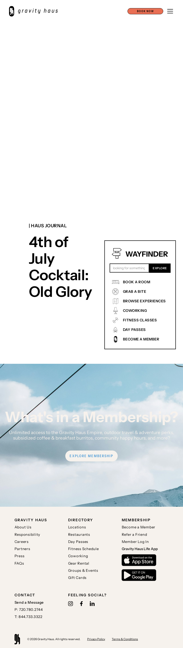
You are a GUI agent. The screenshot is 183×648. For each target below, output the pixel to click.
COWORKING (135, 310)
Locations (77, 527)
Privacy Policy (96, 639)
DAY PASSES (134, 329)
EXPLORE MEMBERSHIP (91, 456)
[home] (35, 11)
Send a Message (29, 602)
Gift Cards (77, 577)
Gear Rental (78, 563)
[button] (145, 11)
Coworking (78, 556)
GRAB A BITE (134, 291)
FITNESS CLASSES (140, 320)
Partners (22, 549)
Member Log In (135, 541)
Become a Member (138, 527)
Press (20, 556)
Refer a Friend (134, 534)
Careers (22, 541)
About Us (23, 527)
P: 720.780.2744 (29, 609)
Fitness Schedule (83, 549)
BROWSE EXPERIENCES (144, 301)
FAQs (19, 563)
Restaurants (79, 534)
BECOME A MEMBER (141, 339)
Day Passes (78, 541)
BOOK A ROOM (136, 282)
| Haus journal (48, 225)
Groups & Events (83, 570)
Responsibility (28, 534)
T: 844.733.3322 (28, 616)
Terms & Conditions (125, 639)
